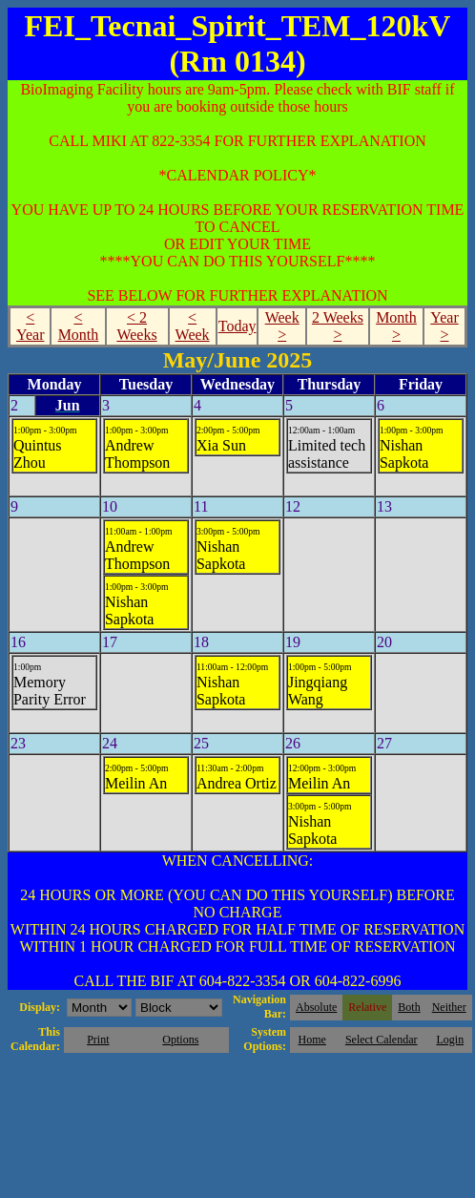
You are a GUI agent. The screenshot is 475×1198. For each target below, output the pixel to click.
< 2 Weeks (136, 326)
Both (409, 1007)
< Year (30, 326)
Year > (444, 326)
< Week (193, 326)
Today (237, 326)
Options (180, 1039)
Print (98, 1039)
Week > (282, 326)
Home (312, 1039)
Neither (449, 1007)
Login (450, 1039)
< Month (78, 326)
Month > (396, 326)
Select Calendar (381, 1039)
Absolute (316, 1007)
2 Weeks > (337, 326)
